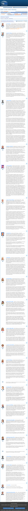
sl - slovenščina (24, 7)
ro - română (22, 7)
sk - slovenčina (23, 7)
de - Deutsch (7, 7)
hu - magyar (17, 7)
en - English (10, 7)
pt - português (21, 7)
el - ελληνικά (9, 7)
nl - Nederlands (19, 7)
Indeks (2, 9)
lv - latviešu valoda (15, 7)
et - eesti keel (8, 7)
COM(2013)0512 (19, 28)
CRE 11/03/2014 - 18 (10, 14)
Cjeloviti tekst (14, 9)
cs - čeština (5, 7)
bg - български (3, 7)
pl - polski (20, 7)
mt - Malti (18, 7)
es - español (4, 7)
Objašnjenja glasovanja (18, 14)
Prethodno (6, 9)
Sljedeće (9, 9)
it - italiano (14, 7)
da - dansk (6, 7)
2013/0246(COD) (6, 11)
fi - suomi (25, 7)
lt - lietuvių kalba (16, 7)
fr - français (11, 7)
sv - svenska (26, 7)
